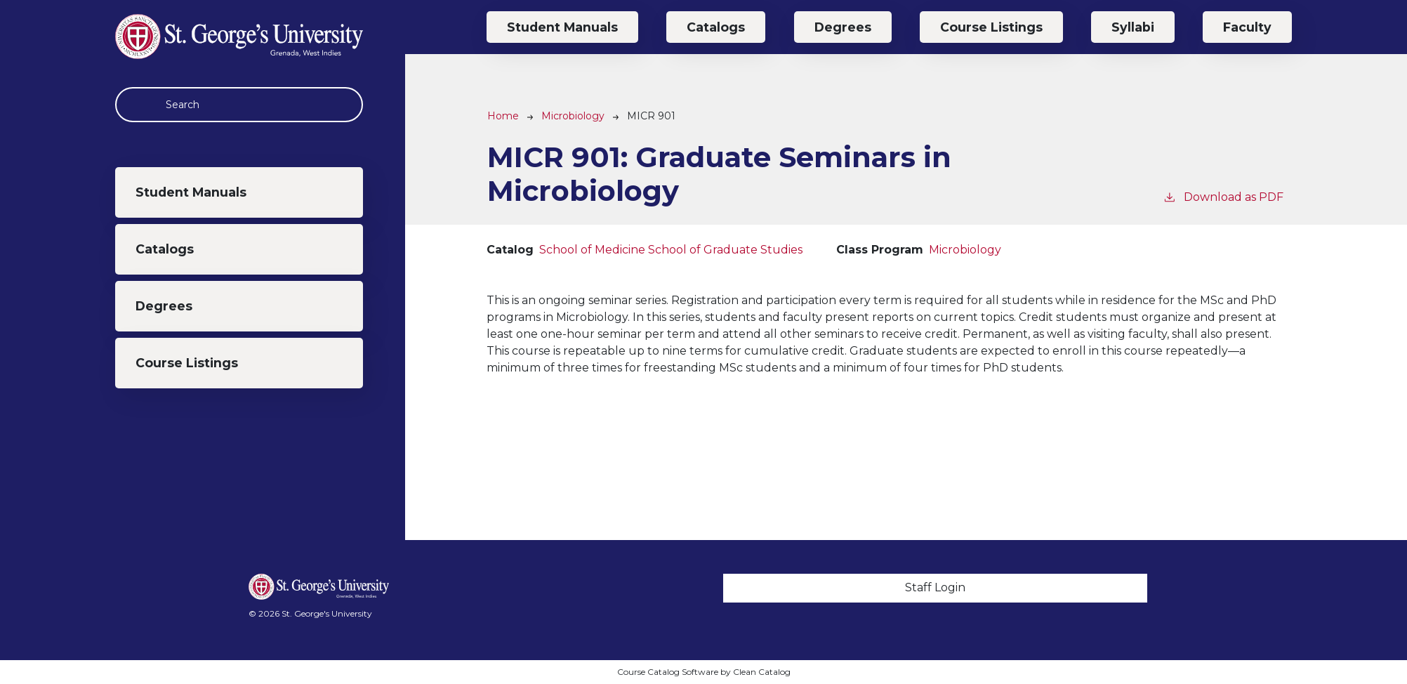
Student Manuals (191, 192)
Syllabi (1132, 27)
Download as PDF (1223, 196)
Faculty (1247, 27)
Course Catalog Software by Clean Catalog (704, 671)
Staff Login (935, 587)
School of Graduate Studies (725, 249)
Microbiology (573, 116)
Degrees (164, 305)
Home (503, 116)
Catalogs (165, 249)
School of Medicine (592, 249)
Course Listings (187, 362)
